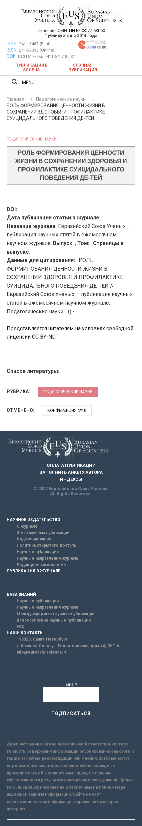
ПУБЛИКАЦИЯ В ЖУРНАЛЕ (33, 571)
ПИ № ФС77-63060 (87, 30)
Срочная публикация (82, 67)
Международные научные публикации (55, 614)
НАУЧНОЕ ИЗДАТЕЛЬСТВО (33, 519)
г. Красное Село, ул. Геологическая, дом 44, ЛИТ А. (69, 646)
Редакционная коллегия (41, 564)
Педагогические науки (32, 139)
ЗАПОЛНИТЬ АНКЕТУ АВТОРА (71, 472)
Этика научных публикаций (43, 532)
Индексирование (34, 539)
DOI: (11, 56)
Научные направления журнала (47, 558)
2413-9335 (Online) (36, 50)
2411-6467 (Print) (35, 44)
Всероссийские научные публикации (54, 620)
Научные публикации (38, 551)
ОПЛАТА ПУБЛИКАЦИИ (71, 465)
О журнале (27, 526)
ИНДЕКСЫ (71, 479)
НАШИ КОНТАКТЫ (25, 633)
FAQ (21, 626)
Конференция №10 (66, 410)
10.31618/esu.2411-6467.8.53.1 (46, 56)
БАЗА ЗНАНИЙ (21, 594)
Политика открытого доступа (46, 545)
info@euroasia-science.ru (42, 652)
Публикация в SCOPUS (31, 67)
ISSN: (12, 43)
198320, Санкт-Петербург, (42, 639)
